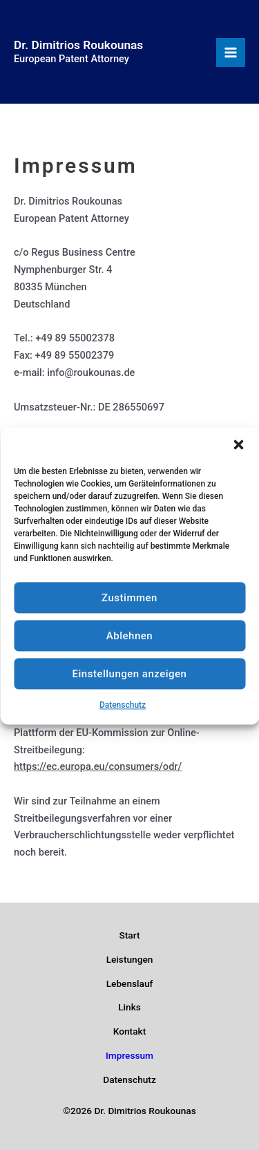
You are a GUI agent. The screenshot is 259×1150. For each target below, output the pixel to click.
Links (129, 1006)
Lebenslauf (129, 983)
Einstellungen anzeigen (130, 682)
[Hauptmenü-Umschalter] (230, 52)
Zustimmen (129, 606)
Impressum (129, 1055)
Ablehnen (129, 644)
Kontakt (129, 1031)
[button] (238, 453)
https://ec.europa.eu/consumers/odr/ (98, 766)
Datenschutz (122, 714)
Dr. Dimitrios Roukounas (78, 45)
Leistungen (129, 959)
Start (129, 935)
